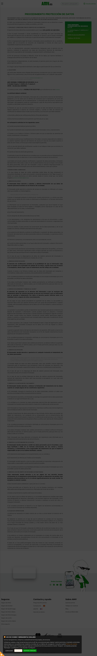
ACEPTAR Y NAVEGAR (30, 650)
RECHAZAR (18, 650)
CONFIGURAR (9, 650)
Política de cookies (71, 644)
